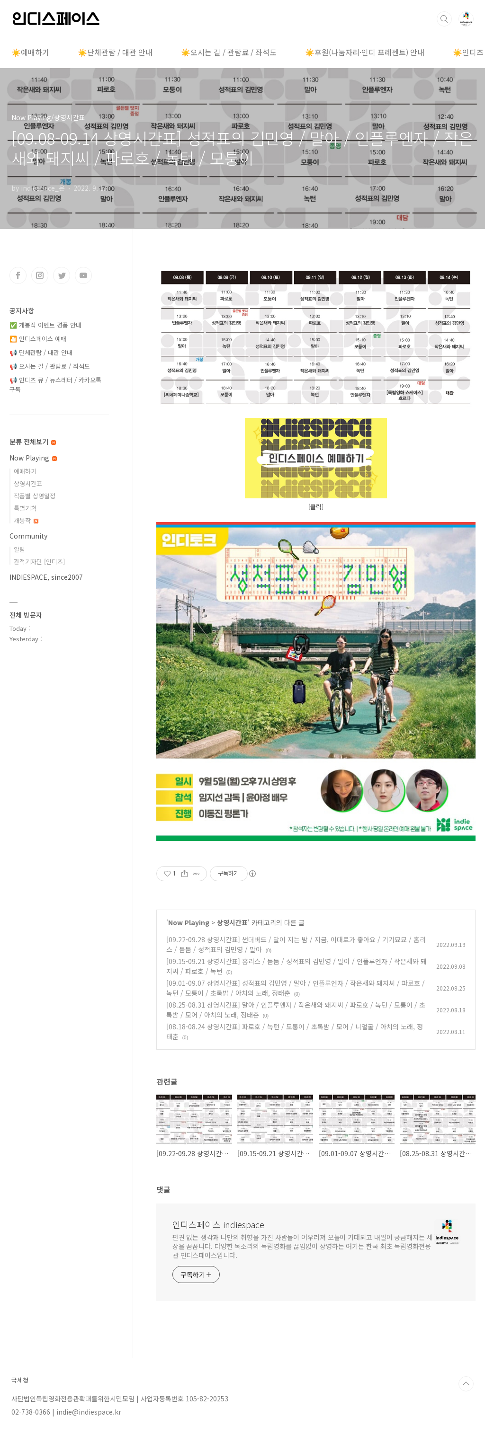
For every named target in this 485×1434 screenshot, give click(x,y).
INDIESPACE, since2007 (46, 577)
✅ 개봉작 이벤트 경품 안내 (45, 324)
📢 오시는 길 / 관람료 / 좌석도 (49, 366)
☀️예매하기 (30, 52)
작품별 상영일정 (34, 495)
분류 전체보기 (32, 441)
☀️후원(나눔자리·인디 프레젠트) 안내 (364, 52)
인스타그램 (39, 275)
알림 (19, 549)
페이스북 (18, 275)
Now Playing (188, 922)
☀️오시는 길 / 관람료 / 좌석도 (229, 52)
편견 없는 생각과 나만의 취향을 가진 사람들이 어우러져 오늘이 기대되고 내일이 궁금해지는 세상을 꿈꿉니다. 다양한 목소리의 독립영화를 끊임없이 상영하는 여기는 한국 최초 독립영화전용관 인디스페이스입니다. (302, 1246)
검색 (444, 19)
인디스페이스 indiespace (218, 1224)
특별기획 (25, 508)
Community (28, 535)
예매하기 (25, 471)
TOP (466, 1383)
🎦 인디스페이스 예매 (37, 338)
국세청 (19, 1380)
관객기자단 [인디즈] (39, 561)
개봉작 (26, 520)
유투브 (83, 275)
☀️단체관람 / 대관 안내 (115, 52)
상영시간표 (232, 922)
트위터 (61, 275)
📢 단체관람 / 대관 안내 (40, 352)
